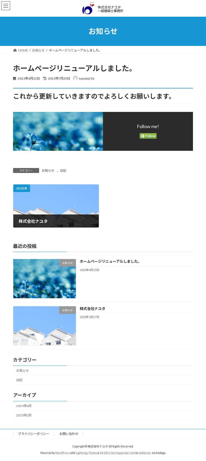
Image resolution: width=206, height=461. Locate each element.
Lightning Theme (86, 452)
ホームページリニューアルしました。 (111, 261)
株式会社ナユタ (92, 308)
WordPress (62, 452)
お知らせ (48, 170)
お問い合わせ (68, 434)
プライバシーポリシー (33, 434)
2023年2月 (24, 415)
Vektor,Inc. (145, 452)
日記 (63, 170)
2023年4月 (24, 406)
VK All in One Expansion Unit (117, 452)
